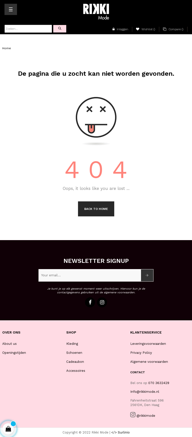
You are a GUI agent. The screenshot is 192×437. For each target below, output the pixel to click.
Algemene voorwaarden (149, 362)
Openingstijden (14, 353)
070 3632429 (158, 383)
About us (9, 344)
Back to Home (96, 209)
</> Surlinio (120, 432)
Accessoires (75, 371)
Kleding (72, 344)
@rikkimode (145, 416)
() (145, 29)
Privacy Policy (141, 353)
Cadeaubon (75, 362)
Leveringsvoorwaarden (148, 344)
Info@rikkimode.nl (144, 392)
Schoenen (74, 353)
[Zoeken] (28, 29)
